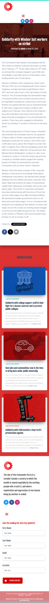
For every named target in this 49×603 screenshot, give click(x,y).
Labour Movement (19, 224)
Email (4, 553)
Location (5, 565)
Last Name (6, 540)
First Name (6, 528)
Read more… (37, 324)
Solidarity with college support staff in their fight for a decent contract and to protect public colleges (24, 306)
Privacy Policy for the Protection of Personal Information (24, 599)
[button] (23, 15)
